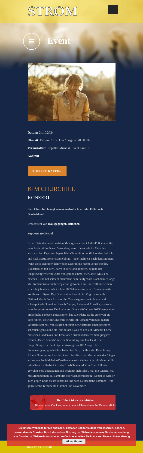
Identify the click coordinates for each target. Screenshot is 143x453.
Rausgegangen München (63, 223)
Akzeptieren (74, 441)
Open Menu (113, 9)
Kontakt (33, 156)
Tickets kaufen (47, 170)
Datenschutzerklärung (116, 436)
